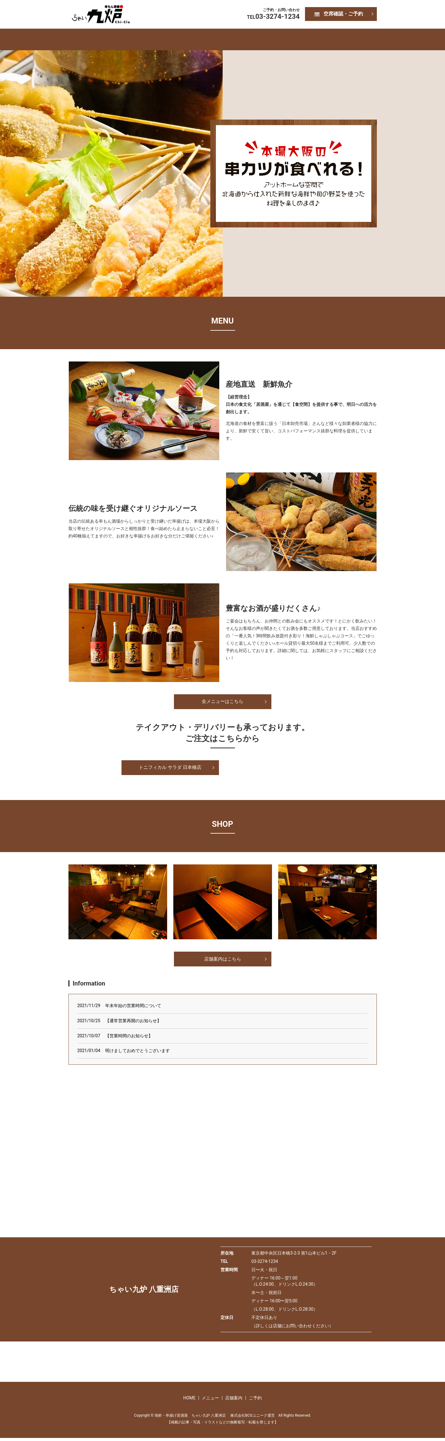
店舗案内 (247, 39)
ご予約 (295, 39)
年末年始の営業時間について (133, 1008)
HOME (149, 39)
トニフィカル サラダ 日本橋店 (170, 769)
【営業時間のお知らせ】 (129, 1038)
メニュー (197, 39)
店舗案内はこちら (222, 961)
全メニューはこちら (222, 702)
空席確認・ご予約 (343, 14)
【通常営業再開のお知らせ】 (133, 1023)
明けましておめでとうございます (137, 1053)
